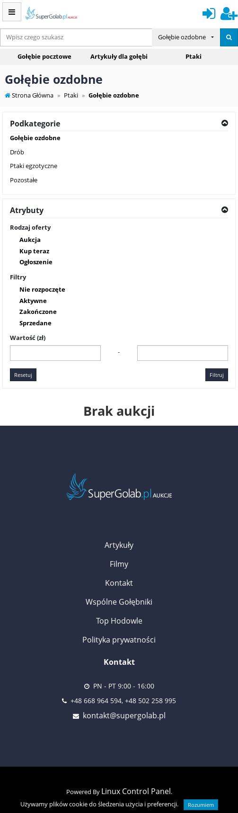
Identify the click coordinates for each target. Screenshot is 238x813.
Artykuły (119, 545)
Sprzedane (35, 323)
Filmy (119, 564)
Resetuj (23, 374)
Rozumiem (201, 804)
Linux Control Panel (136, 791)
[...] (76, 37)
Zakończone (38, 311)
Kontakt (119, 583)
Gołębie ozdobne (35, 138)
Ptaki (193, 56)
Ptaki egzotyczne (33, 165)
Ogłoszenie (36, 262)
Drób (17, 152)
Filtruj (217, 374)
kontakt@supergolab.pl (124, 715)
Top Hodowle (119, 621)
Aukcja (30, 239)
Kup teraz (34, 251)
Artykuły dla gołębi (119, 56)
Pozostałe (23, 180)
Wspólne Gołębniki (119, 602)
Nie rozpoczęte (42, 289)
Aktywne (33, 300)
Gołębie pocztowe (44, 56)
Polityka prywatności (119, 639)
